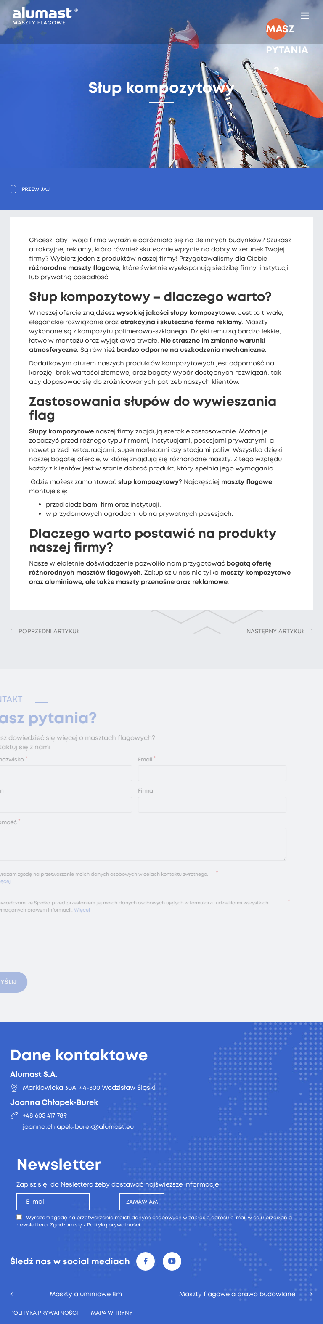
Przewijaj (36, 189)
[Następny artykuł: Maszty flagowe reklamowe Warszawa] (279, 631)
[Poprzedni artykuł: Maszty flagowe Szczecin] (44, 631)
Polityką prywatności (113, 1224)
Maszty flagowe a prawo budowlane (237, 1294)
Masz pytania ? (276, 31)
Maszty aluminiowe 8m (86, 1294)
